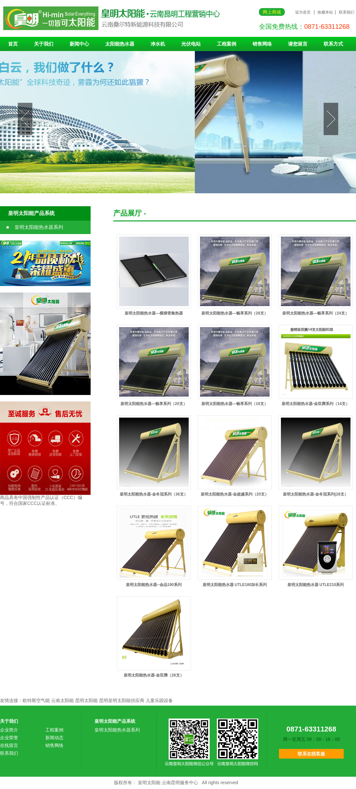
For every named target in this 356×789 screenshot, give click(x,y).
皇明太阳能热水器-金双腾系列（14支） (315, 403)
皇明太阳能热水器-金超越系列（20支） (234, 494)
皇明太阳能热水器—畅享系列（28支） (234, 313)
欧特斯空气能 (36, 700)
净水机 (157, 44)
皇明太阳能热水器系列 (39, 227)
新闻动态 (54, 737)
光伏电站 (191, 44)
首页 (13, 44)
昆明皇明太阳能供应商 (121, 700)
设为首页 (303, 12)
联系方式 (333, 44)
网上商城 (272, 12)
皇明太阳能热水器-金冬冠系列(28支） (315, 494)
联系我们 (346, 12)
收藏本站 (325, 12)
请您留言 (297, 44)
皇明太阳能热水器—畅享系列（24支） (315, 313)
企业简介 (9, 729)
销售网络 (262, 44)
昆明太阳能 (86, 700)
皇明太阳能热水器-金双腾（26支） (154, 675)
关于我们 (43, 44)
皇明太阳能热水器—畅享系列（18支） (234, 403)
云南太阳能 (62, 700)
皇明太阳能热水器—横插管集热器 (154, 313)
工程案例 (226, 44)
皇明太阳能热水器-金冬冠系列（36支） (153, 494)
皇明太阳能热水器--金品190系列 (154, 584)
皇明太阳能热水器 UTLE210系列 (315, 584)
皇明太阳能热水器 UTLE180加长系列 (235, 584)
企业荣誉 (9, 737)
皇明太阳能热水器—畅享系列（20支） (153, 403)
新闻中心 (79, 44)
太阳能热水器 (119, 44)
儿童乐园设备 (159, 700)
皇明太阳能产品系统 (31, 213)
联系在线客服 (311, 753)
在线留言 (9, 745)
